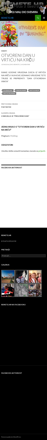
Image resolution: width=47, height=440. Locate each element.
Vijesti (4, 51)
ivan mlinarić (21, 90)
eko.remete (15, 64)
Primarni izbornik (44, 18)
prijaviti (41, 151)
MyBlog (14, 136)
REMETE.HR (7, 17)
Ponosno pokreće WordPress (11, 437)
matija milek (34, 90)
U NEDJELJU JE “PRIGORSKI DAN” (23, 114)
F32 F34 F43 (23, 105)
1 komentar (25, 64)
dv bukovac (8, 90)
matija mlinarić (9, 93)
